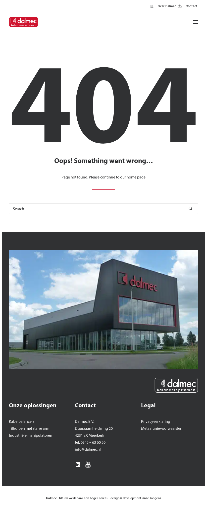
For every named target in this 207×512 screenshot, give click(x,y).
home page (136, 176)
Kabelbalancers (21, 421)
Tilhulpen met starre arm (29, 428)
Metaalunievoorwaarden (161, 428)
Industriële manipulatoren (30, 435)
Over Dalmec (166, 6)
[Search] (103, 208)
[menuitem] (163, 6)
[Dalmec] (23, 22)
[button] (195, 22)
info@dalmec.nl (88, 449)
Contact (190, 6)
